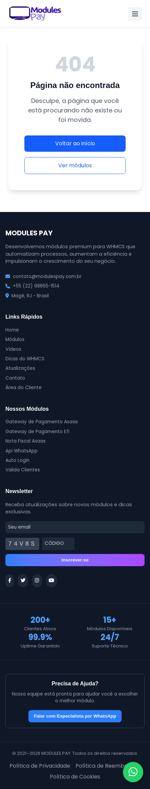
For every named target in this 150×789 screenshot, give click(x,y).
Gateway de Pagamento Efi (37, 431)
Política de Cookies (75, 777)
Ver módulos (75, 165)
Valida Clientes (22, 470)
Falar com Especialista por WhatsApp (75, 716)
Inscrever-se (74, 559)
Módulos (14, 339)
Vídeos (13, 349)
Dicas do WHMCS (24, 359)
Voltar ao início (75, 143)
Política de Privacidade (39, 766)
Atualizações (20, 368)
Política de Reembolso (105, 766)
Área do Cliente (23, 387)
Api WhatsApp (21, 451)
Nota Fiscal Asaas (25, 441)
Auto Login (17, 460)
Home (12, 330)
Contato (15, 378)
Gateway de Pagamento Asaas (41, 422)
